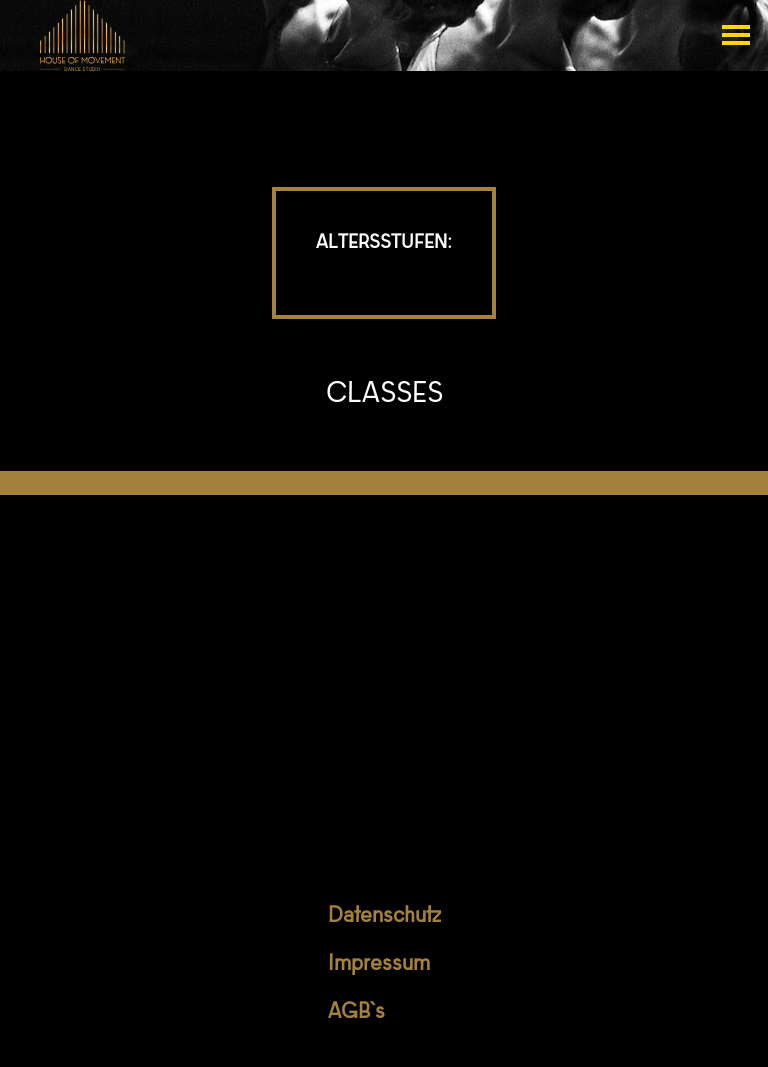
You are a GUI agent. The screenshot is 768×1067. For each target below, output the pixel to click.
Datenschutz (384, 917)
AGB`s (356, 1013)
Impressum (379, 965)
